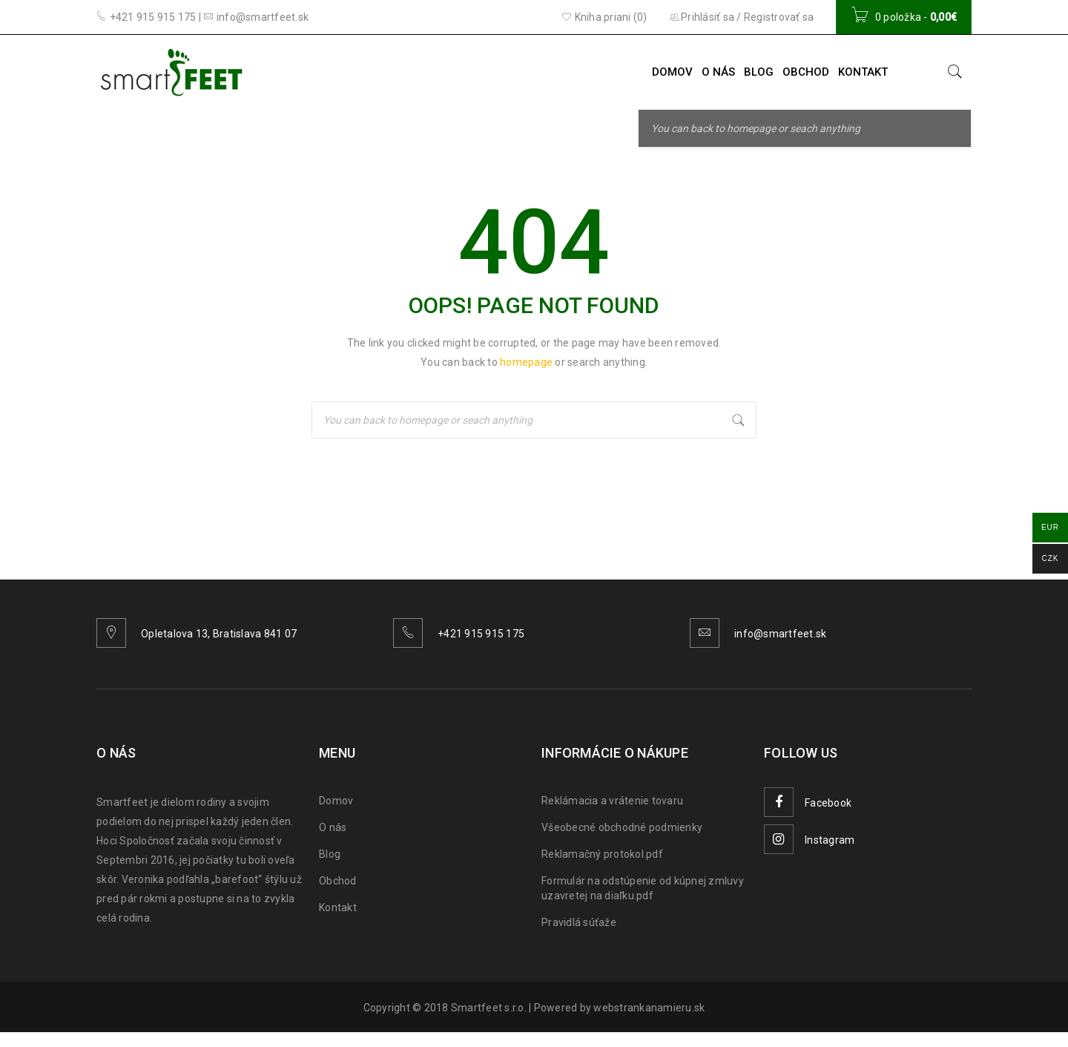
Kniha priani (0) (604, 17)
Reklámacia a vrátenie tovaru (612, 801)
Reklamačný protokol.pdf (602, 854)
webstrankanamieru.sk (649, 1008)
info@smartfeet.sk (780, 634)
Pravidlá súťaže (578, 922)
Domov (336, 801)
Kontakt (338, 907)
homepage (526, 362)
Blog (329, 854)
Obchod (338, 881)
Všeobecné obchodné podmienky (621, 827)
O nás (332, 827)
